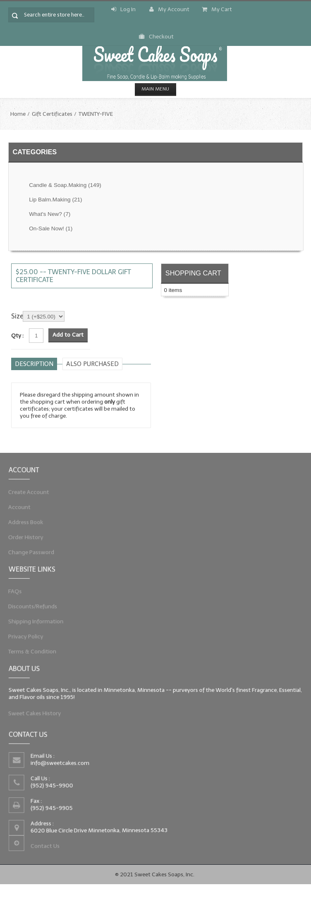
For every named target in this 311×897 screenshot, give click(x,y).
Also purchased (92, 364)
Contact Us (36, 851)
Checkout (156, 36)
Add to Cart (68, 334)
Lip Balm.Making (55, 199)
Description (34, 364)
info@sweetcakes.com (52, 760)
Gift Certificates (52, 113)
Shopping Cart (193, 273)
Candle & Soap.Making (65, 185)
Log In (123, 9)
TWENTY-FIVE (96, 113)
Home (18, 113)
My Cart (217, 9)
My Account (169, 9)
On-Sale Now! (50, 228)
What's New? (49, 214)
